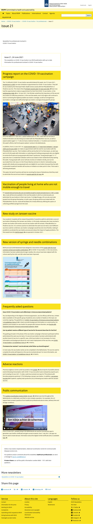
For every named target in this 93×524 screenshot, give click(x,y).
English (90, 5)
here (5, 438)
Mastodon (81, 520)
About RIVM (16, 13)
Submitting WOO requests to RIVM (11, 512)
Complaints (4, 510)
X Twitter (81, 507)
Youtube (81, 515)
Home (3, 13)
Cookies (27, 502)
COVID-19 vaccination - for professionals (34, 21)
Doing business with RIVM (9, 515)
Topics (8, 13)
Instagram (81, 518)
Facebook (81, 510)
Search (89, 15)
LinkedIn (81, 513)
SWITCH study (20, 232)
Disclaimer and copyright (32, 510)
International (36, 13)
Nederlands (83, 5)
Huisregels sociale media (8, 518)
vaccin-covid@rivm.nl (19, 457)
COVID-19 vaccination (13, 21)
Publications (26, 13)
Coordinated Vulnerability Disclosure (32, 514)
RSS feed (73, 505)
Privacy (27, 505)
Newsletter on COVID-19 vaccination (13, 477)
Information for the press (8, 505)
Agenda (52, 13)
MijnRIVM (7, 17)
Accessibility (28, 507)
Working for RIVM (6, 507)
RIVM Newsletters (76, 502)
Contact (45, 13)
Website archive (29, 517)
